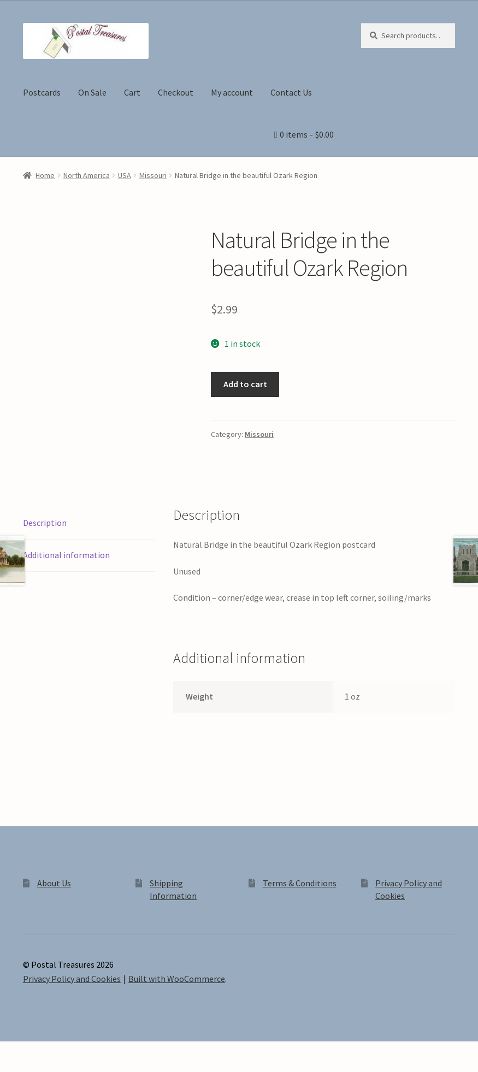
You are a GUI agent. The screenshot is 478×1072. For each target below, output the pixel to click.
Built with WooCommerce (176, 978)
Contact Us (291, 92)
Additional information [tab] (66, 554)
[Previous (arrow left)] (12, 1066)
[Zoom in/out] (12, 1051)
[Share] (65, 1051)
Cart (132, 92)
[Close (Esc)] (91, 1051)
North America (86, 175)
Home (45, 175)
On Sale (92, 92)
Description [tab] (45, 522)
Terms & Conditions (300, 883)
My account (232, 92)
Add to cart (245, 383)
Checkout (175, 92)
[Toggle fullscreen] (38, 1051)
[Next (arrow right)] (38, 1066)
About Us (54, 883)
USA (124, 175)
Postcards (42, 92)
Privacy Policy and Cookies (72, 978)
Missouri (153, 175)
